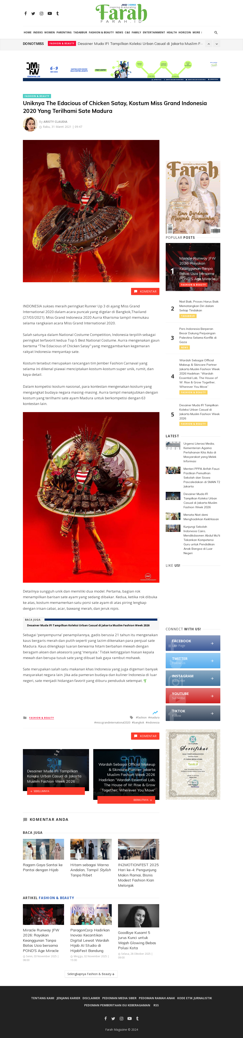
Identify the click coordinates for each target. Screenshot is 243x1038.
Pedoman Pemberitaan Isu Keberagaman (117, 1005)
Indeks (38, 32)
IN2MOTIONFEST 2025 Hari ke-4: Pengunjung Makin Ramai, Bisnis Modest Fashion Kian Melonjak (138, 875)
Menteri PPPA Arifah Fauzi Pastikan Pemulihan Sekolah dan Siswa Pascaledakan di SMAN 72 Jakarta (148, 43)
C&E (127, 32)
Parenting (64, 32)
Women (49, 32)
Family (136, 32)
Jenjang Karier (68, 998)
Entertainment (154, 32)
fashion (142, 717)
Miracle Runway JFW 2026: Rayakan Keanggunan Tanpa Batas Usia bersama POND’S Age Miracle (41, 940)
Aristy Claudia (55, 122)
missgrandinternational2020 (113, 722)
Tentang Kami (42, 998)
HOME (28, 32)
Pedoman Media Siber (119, 998)
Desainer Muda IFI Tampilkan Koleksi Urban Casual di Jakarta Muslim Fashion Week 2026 (88, 625)
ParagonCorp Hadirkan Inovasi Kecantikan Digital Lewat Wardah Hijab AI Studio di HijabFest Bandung (90, 940)
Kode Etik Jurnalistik (194, 998)
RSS (156, 1005)
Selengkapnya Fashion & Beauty (91, 974)
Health (172, 32)
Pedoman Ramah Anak (157, 998)
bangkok (139, 722)
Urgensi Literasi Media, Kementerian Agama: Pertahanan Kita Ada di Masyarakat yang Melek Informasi (200, 452)
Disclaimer (91, 998)
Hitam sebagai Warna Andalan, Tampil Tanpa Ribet (90, 869)
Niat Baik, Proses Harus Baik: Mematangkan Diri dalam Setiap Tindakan (199, 306)
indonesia (153, 722)
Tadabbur (80, 32)
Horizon (185, 32)
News (119, 32)
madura (154, 717)
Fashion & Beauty (101, 32)
